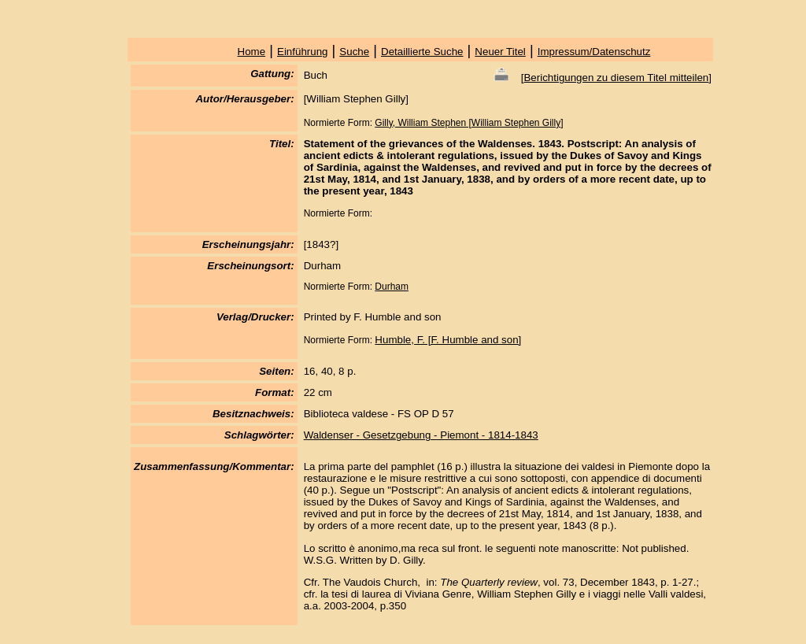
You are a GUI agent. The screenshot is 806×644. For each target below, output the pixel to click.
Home (252, 51)
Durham (392, 286)
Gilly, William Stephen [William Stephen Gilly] (469, 122)
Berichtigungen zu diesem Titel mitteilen (615, 77)
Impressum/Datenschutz (594, 51)
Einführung (302, 51)
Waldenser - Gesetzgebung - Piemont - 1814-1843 (421, 435)
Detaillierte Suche (422, 51)
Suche (354, 51)
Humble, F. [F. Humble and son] (448, 340)
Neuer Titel (500, 51)
